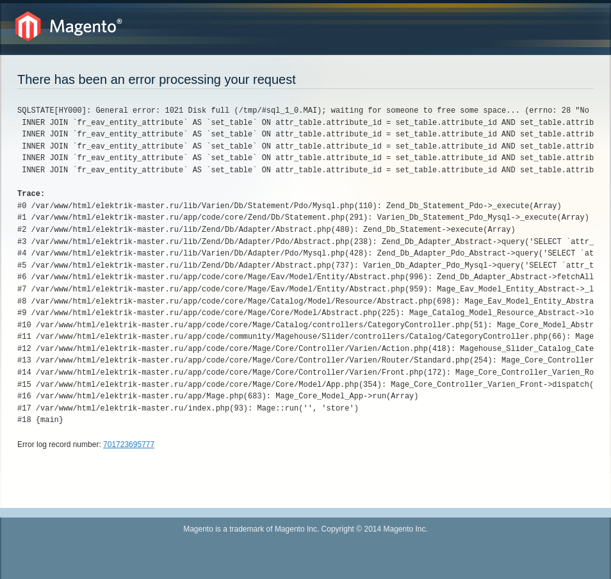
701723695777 (128, 444)
